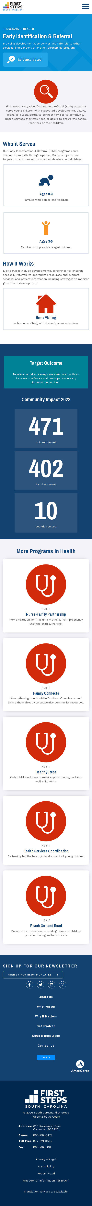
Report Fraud (46, 1173)
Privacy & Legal (46, 1159)
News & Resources (46, 1036)
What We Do (46, 1007)
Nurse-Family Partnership (46, 614)
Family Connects (46, 693)
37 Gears (54, 1116)
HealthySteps (46, 772)
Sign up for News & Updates (33, 974)
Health (28, 29)
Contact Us (46, 1046)
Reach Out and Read (46, 925)
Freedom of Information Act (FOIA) (46, 1180)
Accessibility (46, 1166)
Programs (11, 29)
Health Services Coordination (46, 851)
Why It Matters (46, 1016)
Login (46, 1057)
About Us (46, 997)
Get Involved (46, 1026)
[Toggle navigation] (84, 6)
